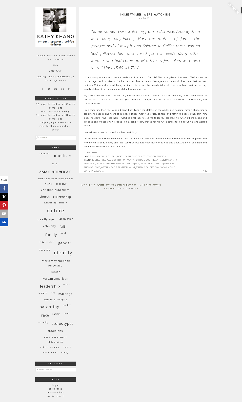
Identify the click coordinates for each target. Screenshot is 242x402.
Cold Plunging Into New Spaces (55, 122)
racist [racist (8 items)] (67, 313)
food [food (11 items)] (63, 233)
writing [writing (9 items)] (64, 352)
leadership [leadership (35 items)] (50, 286)
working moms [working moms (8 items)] (50, 352)
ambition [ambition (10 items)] (44, 153)
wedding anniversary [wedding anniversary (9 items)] (55, 337)
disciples (106, 159)
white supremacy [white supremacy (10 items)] (49, 347)
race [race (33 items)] (45, 315)
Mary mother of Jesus (127, 163)
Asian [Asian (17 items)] (55, 163)
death (120, 156)
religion (161, 156)
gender (136, 156)
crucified (95, 159)
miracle (113, 167)
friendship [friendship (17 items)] (47, 242)
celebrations (99, 156)
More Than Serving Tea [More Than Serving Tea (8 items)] (55, 300)
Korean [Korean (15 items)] (55, 271)
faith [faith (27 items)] (63, 226)
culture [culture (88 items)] (55, 210)
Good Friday (151, 159)
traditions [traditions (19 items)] (55, 331)
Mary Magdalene (105, 163)
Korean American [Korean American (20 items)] (55, 278)
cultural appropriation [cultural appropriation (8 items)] (55, 203)
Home (55, 65)
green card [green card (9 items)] (45, 250)
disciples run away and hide (127, 159)
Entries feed (55, 388)
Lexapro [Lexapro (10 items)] (42, 293)
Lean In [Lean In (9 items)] (67, 284)
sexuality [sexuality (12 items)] (42, 322)
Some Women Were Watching (145, 14)
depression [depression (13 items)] (66, 218)
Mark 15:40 (171, 159)
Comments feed (55, 392)
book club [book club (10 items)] (61, 183)
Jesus (161, 159)
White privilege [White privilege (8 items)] (55, 342)
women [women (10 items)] (67, 347)
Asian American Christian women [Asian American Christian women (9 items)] (55, 178)
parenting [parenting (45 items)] (49, 306)
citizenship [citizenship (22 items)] (62, 197)
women (100, 170)
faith (128, 156)
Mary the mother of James (154, 163)
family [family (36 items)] (51, 234)
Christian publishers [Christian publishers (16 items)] (55, 190)
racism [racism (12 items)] (56, 314)
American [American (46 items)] (62, 155)
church (112, 156)
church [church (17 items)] (45, 196)
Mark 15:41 (89, 163)
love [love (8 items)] (53, 293)
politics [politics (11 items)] (67, 304)
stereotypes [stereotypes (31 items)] (62, 323)
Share (203, 171)
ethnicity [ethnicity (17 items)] (49, 226)
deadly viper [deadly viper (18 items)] (47, 219)
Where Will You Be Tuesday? (55, 111)
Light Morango (125, 188)
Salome (150, 167)
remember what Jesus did (131, 167)
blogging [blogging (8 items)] (48, 183)
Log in (55, 385)
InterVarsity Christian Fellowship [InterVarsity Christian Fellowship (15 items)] (55, 263)
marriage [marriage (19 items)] (65, 294)
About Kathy (55, 70)
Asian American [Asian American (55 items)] (55, 171)
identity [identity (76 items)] (63, 252)
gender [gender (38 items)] (64, 243)
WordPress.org (55, 396)
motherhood (148, 156)
